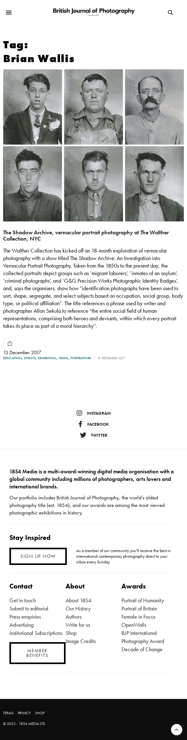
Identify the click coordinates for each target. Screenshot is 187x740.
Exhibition (47, 358)
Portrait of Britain (139, 608)
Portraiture (80, 358)
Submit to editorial (28, 608)
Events (30, 358)
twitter (93, 435)
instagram (94, 413)
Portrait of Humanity (142, 600)
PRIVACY (24, 713)
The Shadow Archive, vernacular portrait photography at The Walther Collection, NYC (86, 235)
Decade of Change (142, 649)
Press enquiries (25, 616)
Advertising (21, 624)
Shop (71, 632)
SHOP (39, 713)
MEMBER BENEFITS (37, 652)
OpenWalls (133, 624)
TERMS (8, 713)
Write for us (78, 624)
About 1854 (78, 600)
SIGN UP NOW (38, 556)
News (63, 358)
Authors (74, 616)
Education (12, 358)
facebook (93, 424)
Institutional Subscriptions (35, 632)
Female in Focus (138, 616)
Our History (78, 608)
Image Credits (81, 641)
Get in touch (22, 600)
